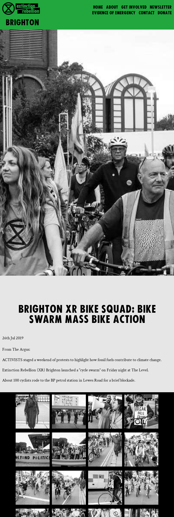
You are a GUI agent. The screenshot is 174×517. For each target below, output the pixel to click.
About (112, 7)
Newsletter (161, 7)
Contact (147, 13)
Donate (165, 13)
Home (98, 7)
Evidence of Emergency (113, 13)
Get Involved (134, 7)
